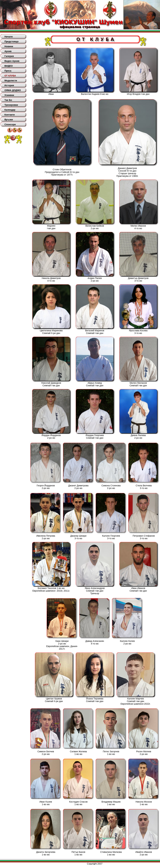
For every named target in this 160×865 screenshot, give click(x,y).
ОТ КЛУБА (10, 75)
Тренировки (11, 105)
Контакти (9, 114)
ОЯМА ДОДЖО (12, 90)
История (9, 85)
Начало (8, 36)
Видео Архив (11, 61)
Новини (8, 46)
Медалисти (10, 80)
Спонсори (10, 124)
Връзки (8, 119)
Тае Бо (8, 100)
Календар (9, 109)
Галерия (9, 56)
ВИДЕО (8, 66)
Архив (7, 51)
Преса (7, 70)
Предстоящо (11, 41)
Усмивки (9, 95)
